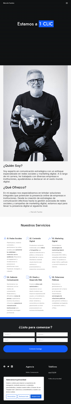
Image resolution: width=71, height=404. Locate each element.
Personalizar (11, 396)
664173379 (52, 373)
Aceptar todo (36, 396)
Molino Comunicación (32, 372)
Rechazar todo (23, 396)
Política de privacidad (54, 379)
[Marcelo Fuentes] (8, 3)
